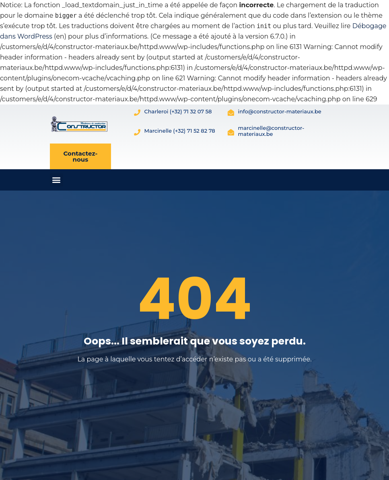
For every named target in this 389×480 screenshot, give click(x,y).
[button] (56, 180)
